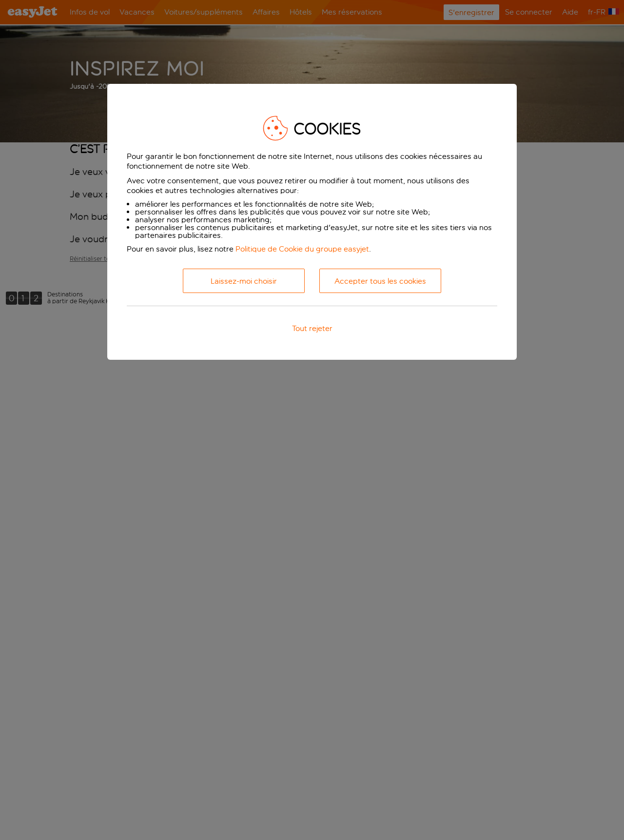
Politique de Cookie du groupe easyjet (302, 249)
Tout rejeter (312, 328)
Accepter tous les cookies (380, 281)
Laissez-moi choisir (244, 281)
